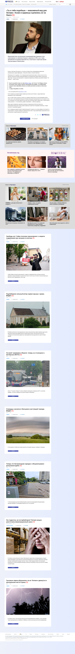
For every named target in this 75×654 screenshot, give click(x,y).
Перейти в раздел (65, 125)
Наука (63, 585)
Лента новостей (24, 1)
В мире (18, 1)
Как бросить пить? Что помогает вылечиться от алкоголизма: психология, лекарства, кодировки (36, 176)
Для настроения (50, 585)
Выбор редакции (40, 1)
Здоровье (43, 585)
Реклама (54, 4)
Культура (36, 585)
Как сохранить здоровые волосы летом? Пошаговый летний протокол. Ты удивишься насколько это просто (16, 149)
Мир (21, 585)
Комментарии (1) (25, 118)
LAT (6, 4)
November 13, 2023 (23, 91)
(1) (13, 15)
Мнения (68, 585)
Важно (8, 19)
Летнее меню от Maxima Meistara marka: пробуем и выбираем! (58, 168)
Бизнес (31, 585)
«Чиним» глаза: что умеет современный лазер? (34, 168)
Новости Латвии (32, 1)
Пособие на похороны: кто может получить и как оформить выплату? (37, 131)
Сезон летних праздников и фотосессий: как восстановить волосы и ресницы (56, 149)
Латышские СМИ (48, 1)
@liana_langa (28, 83)
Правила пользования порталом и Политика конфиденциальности (16, 589)
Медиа (58, 585)
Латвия (15, 585)
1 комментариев (14, 19)
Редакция (50, 4)
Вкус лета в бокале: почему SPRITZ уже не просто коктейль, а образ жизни (58, 132)
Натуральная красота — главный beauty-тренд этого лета (36, 148)
